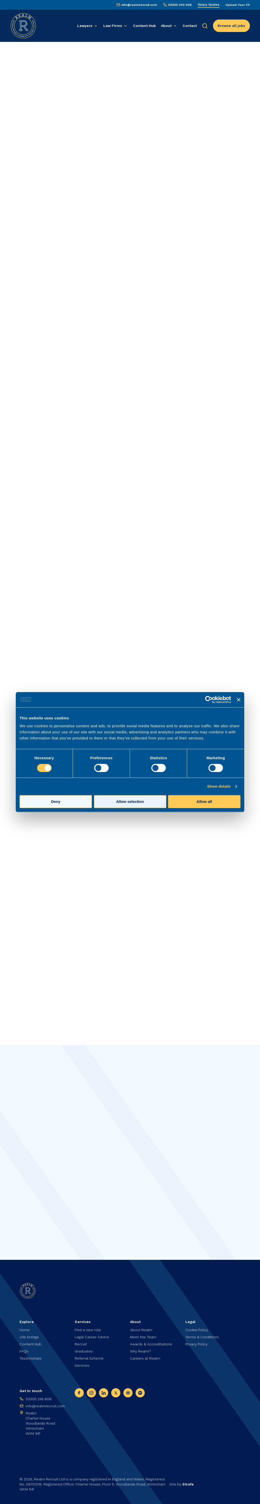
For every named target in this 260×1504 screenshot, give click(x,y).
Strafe (188, 1484)
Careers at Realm (145, 1358)
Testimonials (30, 1358)
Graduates (84, 1351)
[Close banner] (238, 699)
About (166, 26)
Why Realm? (140, 1351)
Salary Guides (208, 4)
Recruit (81, 1344)
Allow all (204, 801)
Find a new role (88, 1330)
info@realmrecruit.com (139, 5)
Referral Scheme (89, 1358)
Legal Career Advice (92, 1337)
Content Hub (144, 26)
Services (82, 1365)
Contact (190, 26)
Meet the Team (143, 1337)
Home (25, 1330)
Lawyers (84, 26)
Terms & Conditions (202, 1337)
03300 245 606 (180, 5)
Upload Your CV (237, 5)
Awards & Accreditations (151, 1344)
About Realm (141, 1330)
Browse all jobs (231, 26)
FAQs (24, 1351)
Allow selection (130, 801)
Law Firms (112, 26)
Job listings (29, 1337)
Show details (219, 786)
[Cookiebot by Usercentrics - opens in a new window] (209, 699)
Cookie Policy (196, 1330)
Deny (55, 801)
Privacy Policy (196, 1344)
